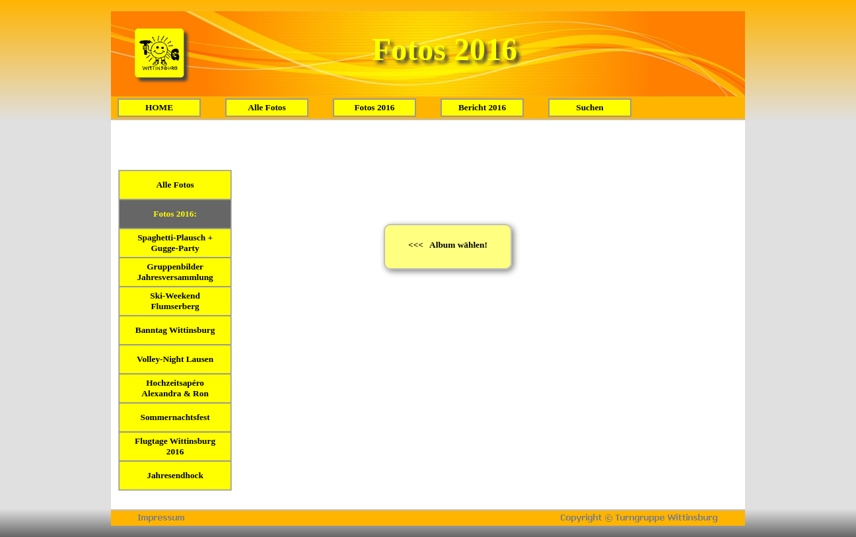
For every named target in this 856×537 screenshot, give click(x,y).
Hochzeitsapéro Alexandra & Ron (174, 388)
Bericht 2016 (482, 107)
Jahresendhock (175, 475)
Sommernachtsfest (175, 417)
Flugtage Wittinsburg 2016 (175, 446)
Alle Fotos (266, 107)
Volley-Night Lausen (175, 359)
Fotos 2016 (374, 107)
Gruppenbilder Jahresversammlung (175, 272)
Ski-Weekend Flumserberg (175, 301)
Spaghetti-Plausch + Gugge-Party (175, 243)
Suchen (589, 107)
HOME (159, 107)
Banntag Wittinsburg (175, 330)
